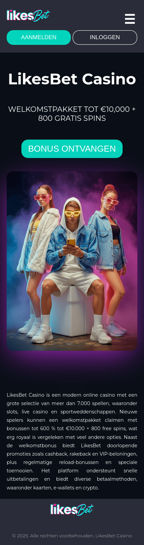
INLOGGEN (105, 37)
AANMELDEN (38, 37)
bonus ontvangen (72, 149)
